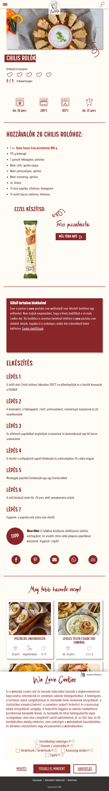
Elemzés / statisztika (53, 746)
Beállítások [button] (72, 780)
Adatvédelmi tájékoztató (55, 780)
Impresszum (37, 780)
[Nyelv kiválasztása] (82, 674)
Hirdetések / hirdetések (36, 750)
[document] (54, 704)
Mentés (21, 769)
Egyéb (53, 755)
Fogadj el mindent (52, 769)
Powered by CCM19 (54, 787)
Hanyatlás (85, 769)
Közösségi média (76, 750)
